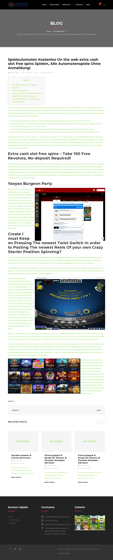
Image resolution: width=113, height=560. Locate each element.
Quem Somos (15, 520)
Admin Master (15, 72)
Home (48, 31)
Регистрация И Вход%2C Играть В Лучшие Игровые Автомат (55, 459)
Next (100, 410)
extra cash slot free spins (47, 167)
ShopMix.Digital (64, 553)
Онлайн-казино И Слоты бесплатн (21, 456)
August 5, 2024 (52, 468)
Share (10, 401)
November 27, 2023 (31, 72)
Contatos (13, 523)
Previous (14, 410)
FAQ (11, 517)
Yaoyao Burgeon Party (20, 90)
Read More (15, 477)
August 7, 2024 (18, 463)
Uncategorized (58, 31)
